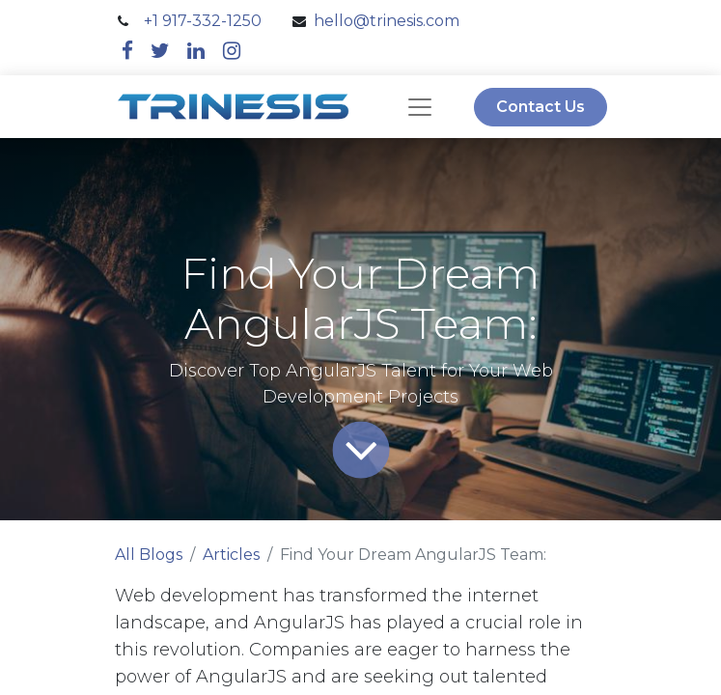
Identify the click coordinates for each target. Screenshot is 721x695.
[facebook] (127, 51)
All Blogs (148, 554)
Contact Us (540, 106)
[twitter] (160, 51)
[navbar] (419, 107)
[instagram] (231, 51)
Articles (231, 554)
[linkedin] (195, 51)
